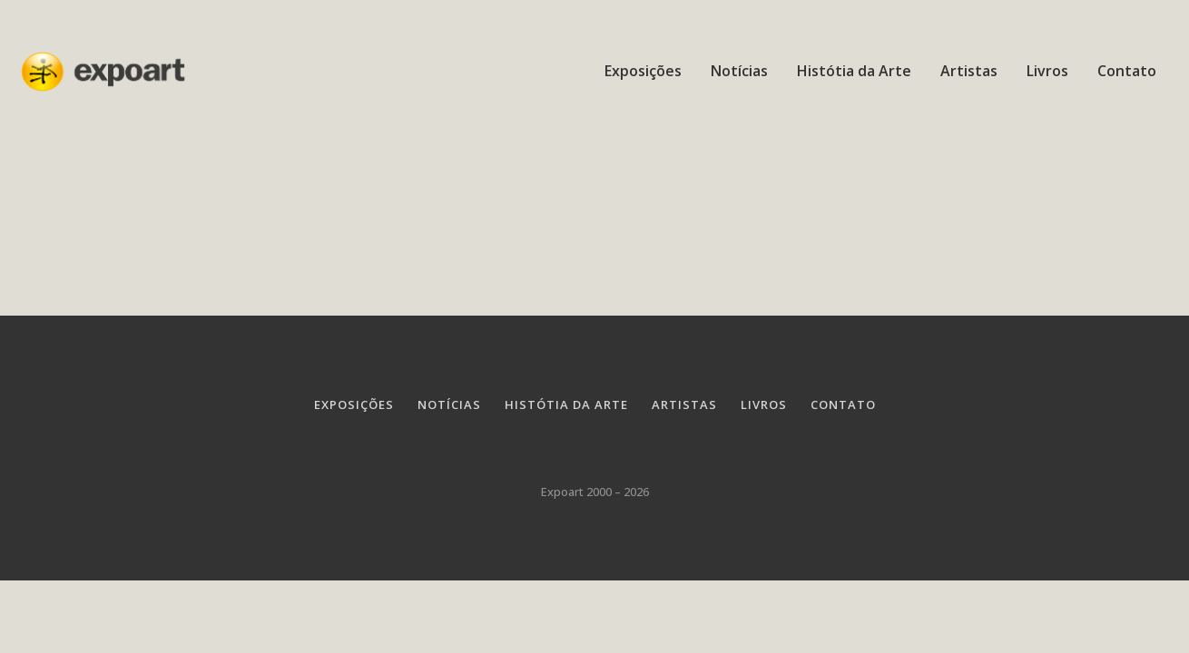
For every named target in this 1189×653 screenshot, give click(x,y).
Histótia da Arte (854, 71)
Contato (1126, 71)
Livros (1047, 71)
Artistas (968, 71)
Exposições (643, 71)
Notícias (739, 71)
